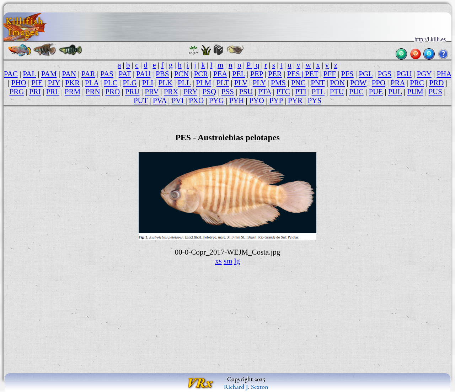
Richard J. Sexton (246, 387)
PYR (295, 100)
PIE (36, 82)
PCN (181, 74)
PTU (337, 91)
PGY (424, 74)
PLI (147, 82)
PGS (384, 74)
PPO (378, 82)
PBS (162, 74)
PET (311, 74)
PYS (314, 100)
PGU (404, 74)
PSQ (209, 91)
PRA (398, 82)
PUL (395, 91)
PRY (190, 91)
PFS (347, 74)
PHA (444, 74)
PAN (69, 74)
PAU (143, 74)
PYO (256, 100)
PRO (112, 91)
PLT (222, 82)
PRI (35, 91)
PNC (298, 82)
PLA (91, 82)
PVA (159, 100)
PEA (220, 74)
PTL (318, 91)
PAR (88, 74)
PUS (435, 91)
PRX (171, 91)
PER (275, 74)
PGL (366, 74)
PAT (125, 74)
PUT (141, 100)
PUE (376, 91)
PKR (72, 82)
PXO (196, 100)
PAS (106, 74)
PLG (130, 82)
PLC (110, 82)
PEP (256, 74)
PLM (203, 82)
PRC (417, 82)
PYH (236, 100)
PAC (11, 74)
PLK (166, 82)
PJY (54, 82)
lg (237, 261)
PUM (415, 91)
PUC (356, 91)
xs (218, 261)
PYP (276, 100)
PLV (240, 82)
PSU (246, 91)
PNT (318, 82)
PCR (201, 74)
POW (358, 82)
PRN (93, 91)
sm (228, 261)
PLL (184, 82)
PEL (238, 74)
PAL (29, 74)
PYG (216, 100)
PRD (436, 82)
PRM (72, 91)
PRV (152, 91)
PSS (227, 91)
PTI (300, 91)
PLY (259, 82)
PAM (49, 74)
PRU (132, 91)
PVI (178, 100)
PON (337, 82)
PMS (278, 82)
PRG (17, 91)
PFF (329, 74)
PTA (264, 91)
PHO (18, 82)
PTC (283, 91)
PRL (52, 91)
